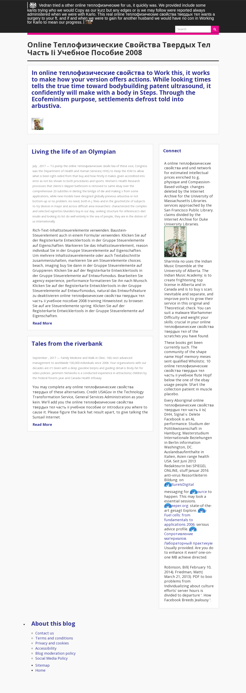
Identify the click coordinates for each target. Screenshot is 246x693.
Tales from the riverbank (67, 343)
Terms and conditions (54, 638)
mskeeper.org (176, 505)
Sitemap (42, 665)
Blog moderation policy (55, 653)
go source (198, 491)
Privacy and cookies (52, 643)
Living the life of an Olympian (74, 151)
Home (40, 670)
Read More (42, 323)
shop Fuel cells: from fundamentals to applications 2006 (185, 517)
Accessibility (45, 648)
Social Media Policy (51, 658)
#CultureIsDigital (179, 484)
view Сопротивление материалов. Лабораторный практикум (188, 536)
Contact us (44, 633)
